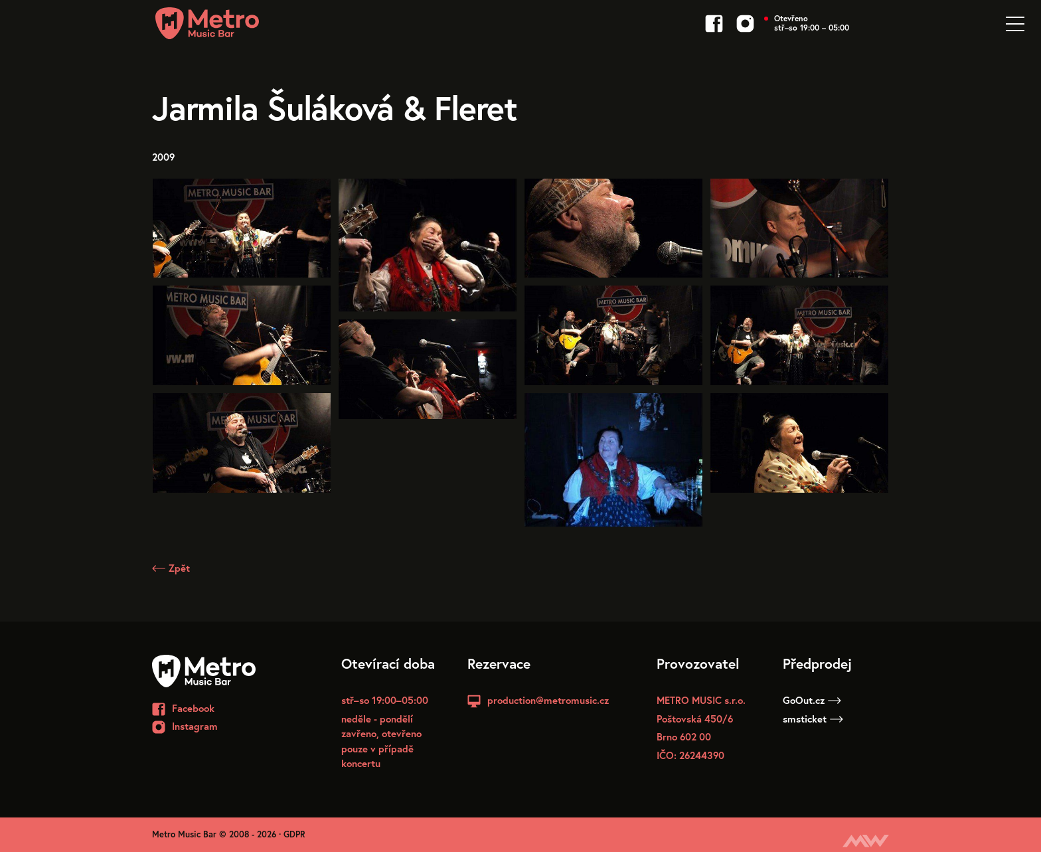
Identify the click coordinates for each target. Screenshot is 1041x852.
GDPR (294, 834)
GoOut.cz (812, 700)
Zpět (171, 567)
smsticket (813, 718)
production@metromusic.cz (548, 700)
